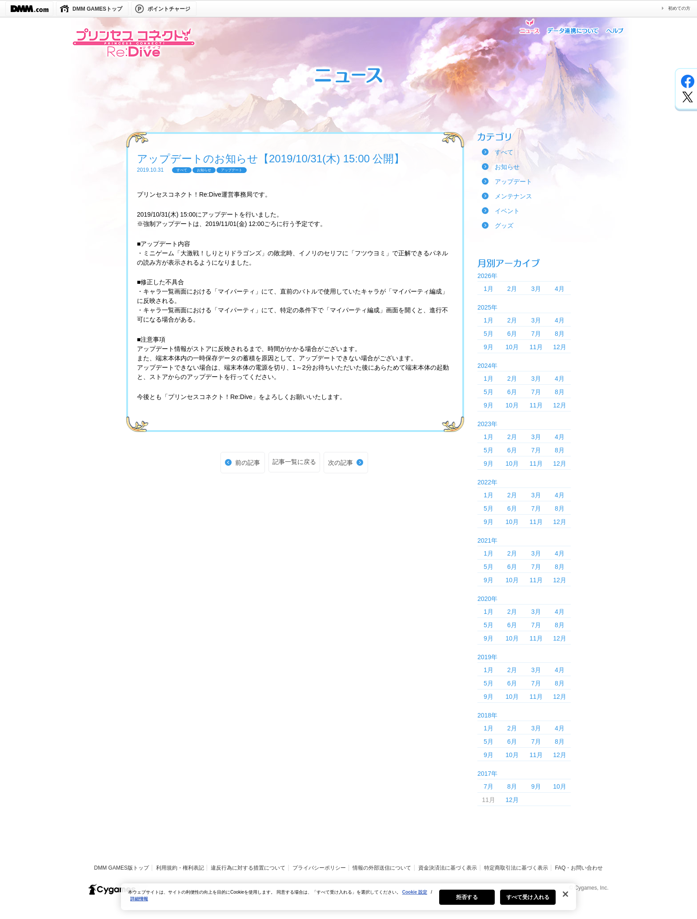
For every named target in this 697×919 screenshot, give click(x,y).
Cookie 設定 (414, 895)
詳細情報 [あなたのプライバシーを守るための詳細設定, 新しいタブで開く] (139, 902)
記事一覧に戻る (294, 461)
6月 (512, 333)
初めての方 (679, 8)
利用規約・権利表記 (180, 868)
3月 (536, 288)
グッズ (504, 225)
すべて (504, 152)
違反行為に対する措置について (248, 868)
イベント (507, 210)
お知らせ (507, 166)
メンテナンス (513, 196)
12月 (559, 347)
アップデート (513, 181)
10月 (512, 347)
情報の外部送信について (382, 868)
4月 (560, 288)
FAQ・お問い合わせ (579, 868)
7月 (536, 333)
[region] (348, 900)
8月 (560, 333)
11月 (536, 347)
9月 (488, 347)
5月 (488, 333)
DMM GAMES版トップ (121, 868)
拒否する (466, 901)
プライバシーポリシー (319, 868)
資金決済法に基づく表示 (447, 868)
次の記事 (340, 462)
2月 (512, 288)
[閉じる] (565, 897)
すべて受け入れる (527, 901)
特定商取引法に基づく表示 (516, 868)
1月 (488, 288)
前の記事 (247, 462)
